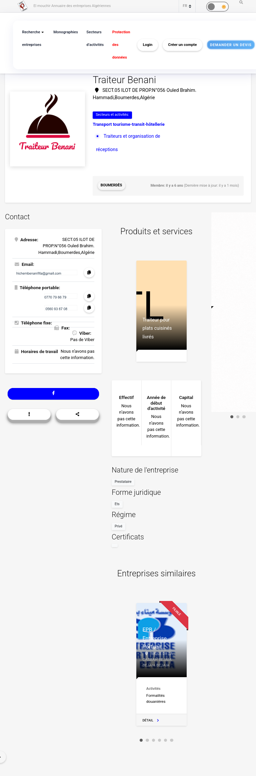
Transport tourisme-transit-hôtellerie (129, 123)
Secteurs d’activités (93, 38)
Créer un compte (179, 45)
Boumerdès (111, 185)
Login (144, 45)
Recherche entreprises (31, 38)
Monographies (64, 32)
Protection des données (118, 45)
